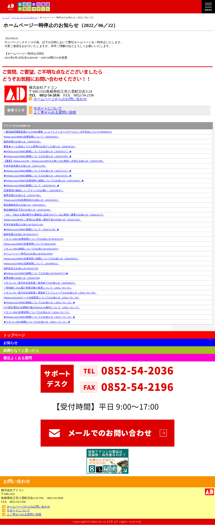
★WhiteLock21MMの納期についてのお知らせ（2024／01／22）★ (39, 302)
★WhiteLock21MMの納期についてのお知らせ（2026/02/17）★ (38, 151)
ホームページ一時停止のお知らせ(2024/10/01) (28, 253)
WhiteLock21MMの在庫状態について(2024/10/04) (30, 243)
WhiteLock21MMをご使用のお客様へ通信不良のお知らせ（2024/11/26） (42, 219)
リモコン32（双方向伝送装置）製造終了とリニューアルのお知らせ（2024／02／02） (50, 292)
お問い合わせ (16, 481)
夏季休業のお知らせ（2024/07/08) (22, 278)
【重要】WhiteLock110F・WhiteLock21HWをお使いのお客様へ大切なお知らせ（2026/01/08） (54, 161)
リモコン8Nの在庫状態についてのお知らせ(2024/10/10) (33, 239)
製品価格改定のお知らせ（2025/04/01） (25, 204)
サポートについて (47, 108)
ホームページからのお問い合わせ (60, 99)
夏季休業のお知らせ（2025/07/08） (23, 195)
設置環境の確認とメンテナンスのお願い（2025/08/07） (34, 190)
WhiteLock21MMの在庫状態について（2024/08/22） (31, 263)
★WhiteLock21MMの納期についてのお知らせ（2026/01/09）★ (38, 156)
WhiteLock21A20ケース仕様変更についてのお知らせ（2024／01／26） (42, 297)
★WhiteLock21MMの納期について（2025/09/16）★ (31, 185)
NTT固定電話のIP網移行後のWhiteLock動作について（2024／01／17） (42, 307)
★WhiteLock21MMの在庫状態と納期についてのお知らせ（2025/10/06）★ (44, 180)
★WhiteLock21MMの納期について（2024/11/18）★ (31, 229)
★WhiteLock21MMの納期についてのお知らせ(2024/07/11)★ (36, 273)
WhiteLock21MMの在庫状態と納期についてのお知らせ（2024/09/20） (41, 258)
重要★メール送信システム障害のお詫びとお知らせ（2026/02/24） (40, 146)
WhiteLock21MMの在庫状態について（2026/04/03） (31, 136)
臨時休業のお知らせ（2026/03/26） (23, 141)
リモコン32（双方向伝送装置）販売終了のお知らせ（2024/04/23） (40, 282)
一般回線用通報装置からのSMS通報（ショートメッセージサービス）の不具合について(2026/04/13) (58, 131)
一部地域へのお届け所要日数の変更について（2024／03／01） (38, 287)
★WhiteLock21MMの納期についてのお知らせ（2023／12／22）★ (39, 317)
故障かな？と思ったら (21, 350)
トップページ (14, 335)
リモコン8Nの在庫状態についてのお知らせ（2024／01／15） (37, 312)
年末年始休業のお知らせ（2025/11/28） (25, 165)
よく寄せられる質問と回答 (54, 112)
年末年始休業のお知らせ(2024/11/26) (23, 224)
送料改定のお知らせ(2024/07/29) (21, 268)
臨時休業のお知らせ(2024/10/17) (21, 234)
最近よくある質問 (17, 358)
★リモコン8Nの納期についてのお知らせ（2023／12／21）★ (37, 321)
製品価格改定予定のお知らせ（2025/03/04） (28, 209)
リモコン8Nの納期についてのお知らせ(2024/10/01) (31, 248)
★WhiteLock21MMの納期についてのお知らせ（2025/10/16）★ (38, 175)
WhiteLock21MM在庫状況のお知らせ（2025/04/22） (31, 200)
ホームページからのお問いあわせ (28, 506)
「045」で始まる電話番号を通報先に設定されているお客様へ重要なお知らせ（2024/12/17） (54, 214)
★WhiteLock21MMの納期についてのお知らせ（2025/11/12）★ (37, 170)
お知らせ (10, 343)
